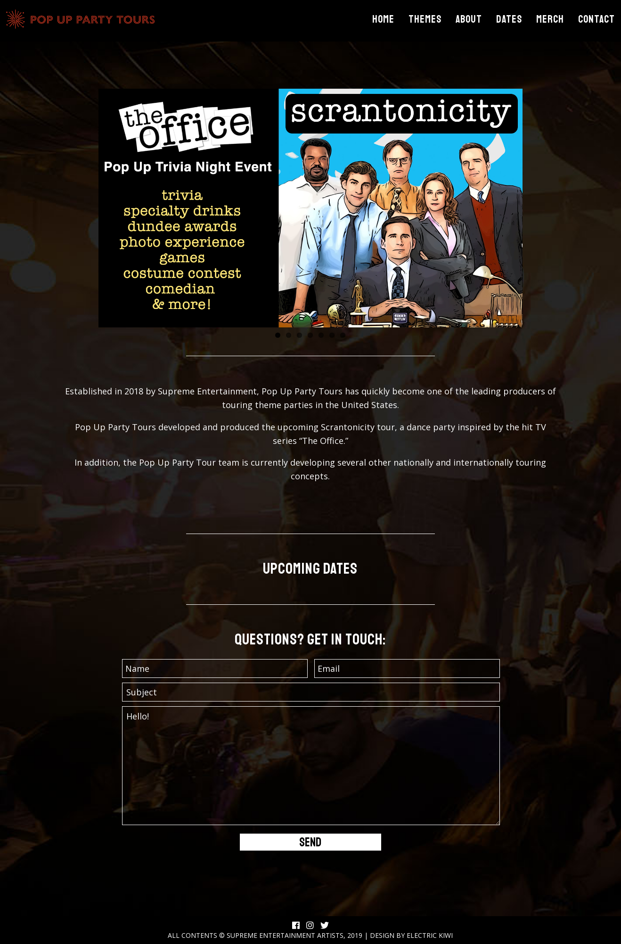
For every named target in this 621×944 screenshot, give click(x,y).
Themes (425, 19)
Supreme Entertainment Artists (285, 935)
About (469, 19)
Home (383, 19)
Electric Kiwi (430, 935)
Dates (509, 19)
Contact (596, 19)
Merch (550, 19)
